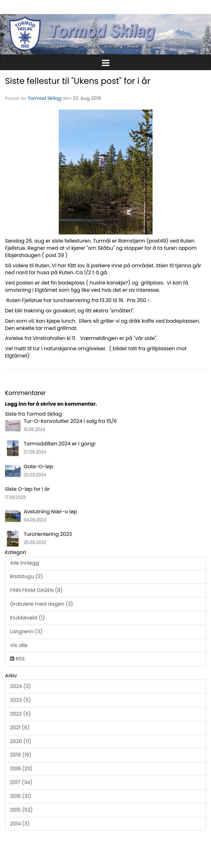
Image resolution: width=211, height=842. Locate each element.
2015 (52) (21, 810)
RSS (17, 658)
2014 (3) (20, 823)
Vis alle (19, 645)
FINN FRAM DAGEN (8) (36, 590)
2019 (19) (20, 754)
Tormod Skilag (44, 98)
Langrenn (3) (26, 631)
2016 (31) (20, 796)
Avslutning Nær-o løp (50, 511)
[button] (105, 61)
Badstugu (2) (26, 576)
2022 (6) (20, 713)
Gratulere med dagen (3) (41, 604)
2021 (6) (20, 727)
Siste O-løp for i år (27, 489)
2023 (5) (20, 700)
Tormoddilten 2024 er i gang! (60, 443)
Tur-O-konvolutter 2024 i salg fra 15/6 (70, 421)
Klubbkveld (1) (27, 617)
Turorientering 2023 (48, 534)
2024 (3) (20, 686)
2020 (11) (20, 741)
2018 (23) (21, 768)
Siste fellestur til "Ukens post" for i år (77, 81)
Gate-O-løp (38, 466)
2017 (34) (21, 782)
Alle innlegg (24, 563)
